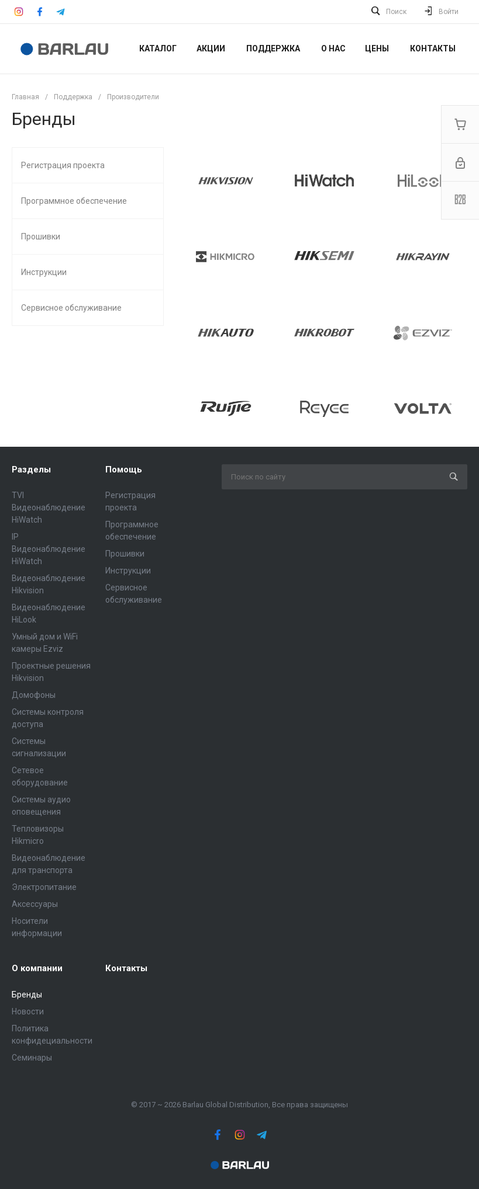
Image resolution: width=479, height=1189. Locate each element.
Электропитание (44, 887)
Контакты (126, 968)
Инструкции (128, 570)
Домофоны (34, 695)
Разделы (31, 469)
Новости (28, 1011)
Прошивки (124, 553)
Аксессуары (35, 904)
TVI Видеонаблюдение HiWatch (48, 507)
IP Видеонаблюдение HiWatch (48, 549)
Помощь (123, 469)
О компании (37, 968)
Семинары (32, 1057)
